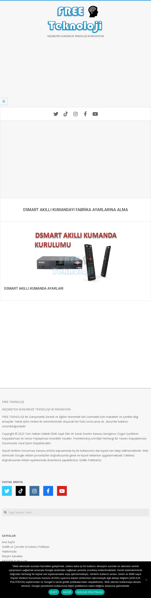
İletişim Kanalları (12, 556)
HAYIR (67, 592)
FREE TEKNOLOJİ (13, 402)
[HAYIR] (146, 580)
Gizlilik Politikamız (90, 460)
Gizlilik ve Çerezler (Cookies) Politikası (25, 547)
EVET (53, 592)
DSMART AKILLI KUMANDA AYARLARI (34, 288)
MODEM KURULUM (14, 561)
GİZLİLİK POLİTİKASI (90, 592)
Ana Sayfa (8, 542)
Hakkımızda (9, 551)
